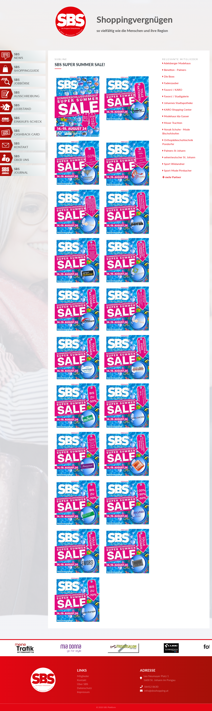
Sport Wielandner (173, 163)
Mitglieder (83, 676)
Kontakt (81, 680)
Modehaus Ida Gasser (175, 116)
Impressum (83, 691)
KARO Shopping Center (177, 109)
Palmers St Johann (174, 150)
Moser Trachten (172, 122)
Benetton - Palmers (174, 69)
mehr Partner (171, 177)
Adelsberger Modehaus (176, 63)
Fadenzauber (170, 83)
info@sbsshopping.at (156, 690)
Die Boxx (168, 76)
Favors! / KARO (172, 89)
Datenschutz (84, 687)
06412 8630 (151, 686)
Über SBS (82, 684)
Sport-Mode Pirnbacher (177, 170)
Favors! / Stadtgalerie (175, 96)
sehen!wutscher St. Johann (178, 157)
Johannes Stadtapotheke (177, 102)
